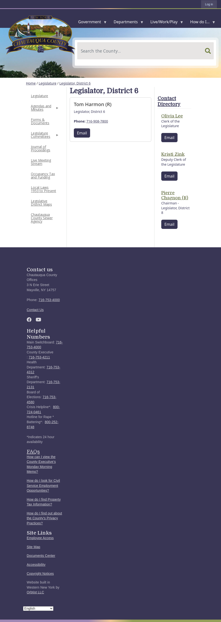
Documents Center (41, 556)
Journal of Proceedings (40, 148)
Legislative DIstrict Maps (41, 203)
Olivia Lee (172, 116)
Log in (209, 4)
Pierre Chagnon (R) (174, 195)
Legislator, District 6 (75, 83)
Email (82, 133)
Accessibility (36, 565)
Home (31, 83)
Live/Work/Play (164, 23)
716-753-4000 (49, 300)
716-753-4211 (39, 357)
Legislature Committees (44, 136)
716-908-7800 (97, 121)
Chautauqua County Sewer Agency (42, 218)
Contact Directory (169, 101)
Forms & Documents (40, 121)
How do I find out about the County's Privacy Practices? (44, 518)
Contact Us (35, 310)
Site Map (33, 547)
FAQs (33, 451)
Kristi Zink (173, 154)
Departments (127, 23)
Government (90, 23)
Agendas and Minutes (44, 109)
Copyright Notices (40, 573)
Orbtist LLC (35, 592)
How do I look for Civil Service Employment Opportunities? (43, 485)
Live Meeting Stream (41, 162)
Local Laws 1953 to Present (43, 189)
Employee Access (40, 538)
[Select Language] (38, 608)
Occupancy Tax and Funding (43, 175)
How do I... (200, 23)
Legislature (47, 83)
